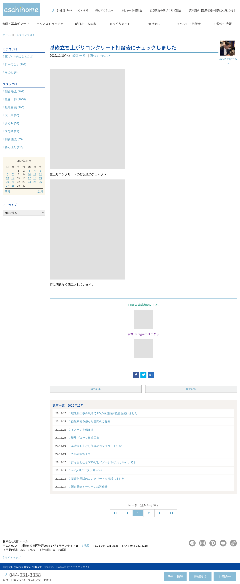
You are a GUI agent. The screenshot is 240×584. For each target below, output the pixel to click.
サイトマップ (13, 557)
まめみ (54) (12, 123)
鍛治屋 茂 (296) (14, 107)
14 (12, 178)
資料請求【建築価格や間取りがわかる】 (212, 10)
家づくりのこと (100, 55)
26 (40, 181)
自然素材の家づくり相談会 (165, 10)
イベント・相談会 (189, 23)
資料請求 (200, 576)
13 (7, 178)
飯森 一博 (78, 55)
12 (40, 174)
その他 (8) (11, 72)
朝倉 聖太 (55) (14, 139)
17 (29, 178)
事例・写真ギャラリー (17, 23)
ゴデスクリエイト (80, 567)
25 (34, 181)
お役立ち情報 (223, 23)
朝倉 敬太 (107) (14, 91)
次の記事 (191, 388)
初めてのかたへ (104, 10)
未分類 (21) (12, 131)
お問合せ (224, 576)
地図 (86, 545)
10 (29, 174)
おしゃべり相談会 (131, 10)
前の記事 (95, 388)
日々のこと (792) (15, 64)
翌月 (40, 191)
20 (7, 181)
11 (34, 174)
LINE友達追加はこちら (143, 304)
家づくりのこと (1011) (19, 56)
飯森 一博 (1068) (15, 99)
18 (34, 178)
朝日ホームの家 (85, 23)
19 (40, 178)
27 (7, 185)
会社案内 (154, 23)
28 (12, 185)
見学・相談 (175, 576)
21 (12, 181)
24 (29, 181)
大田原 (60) (12, 115)
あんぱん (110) (14, 147)
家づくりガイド (120, 23)
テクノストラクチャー (51, 23)
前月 (7, 191)
